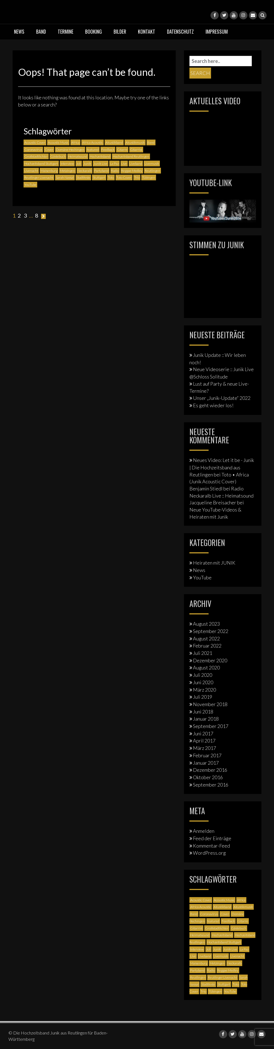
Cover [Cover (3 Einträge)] (49, 150)
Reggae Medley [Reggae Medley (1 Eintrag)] (131, 171)
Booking (93, 31)
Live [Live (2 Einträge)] (124, 163)
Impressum (217, 31)
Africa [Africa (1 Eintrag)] (75, 142)
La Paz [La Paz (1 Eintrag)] (114, 163)
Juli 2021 (202, 653)
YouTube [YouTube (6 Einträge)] (30, 185)
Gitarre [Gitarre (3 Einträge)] (122, 150)
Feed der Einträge (212, 838)
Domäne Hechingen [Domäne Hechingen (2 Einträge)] (70, 150)
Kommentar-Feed (211, 846)
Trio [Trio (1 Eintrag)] (137, 177)
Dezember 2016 (210, 770)
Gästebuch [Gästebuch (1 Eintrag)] (58, 156)
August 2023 (206, 624)
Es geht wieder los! (213, 405)
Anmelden (203, 831)
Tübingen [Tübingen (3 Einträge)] (148, 177)
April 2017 (204, 741)
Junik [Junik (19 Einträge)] (87, 163)
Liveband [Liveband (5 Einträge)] (135, 163)
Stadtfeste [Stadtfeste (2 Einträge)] (83, 177)
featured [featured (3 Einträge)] (93, 150)
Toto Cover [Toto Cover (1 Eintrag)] (124, 177)
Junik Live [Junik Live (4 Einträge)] (101, 163)
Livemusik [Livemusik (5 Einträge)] (152, 163)
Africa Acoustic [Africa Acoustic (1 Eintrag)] (92, 142)
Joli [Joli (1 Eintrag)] (78, 163)
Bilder (120, 31)
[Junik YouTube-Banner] (222, 210)
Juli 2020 (202, 675)
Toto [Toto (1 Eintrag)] (111, 177)
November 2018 (210, 704)
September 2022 (210, 631)
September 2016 (210, 785)
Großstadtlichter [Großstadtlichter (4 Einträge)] (36, 156)
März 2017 (204, 748)
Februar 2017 (207, 755)
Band (41, 31)
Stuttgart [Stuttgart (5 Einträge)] (99, 177)
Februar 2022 (207, 646)
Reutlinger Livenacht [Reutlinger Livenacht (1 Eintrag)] (38, 177)
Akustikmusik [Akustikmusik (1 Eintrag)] (135, 142)
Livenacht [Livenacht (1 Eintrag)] (31, 171)
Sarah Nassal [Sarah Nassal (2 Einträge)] (65, 177)
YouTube (202, 577)
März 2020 (204, 690)
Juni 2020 (203, 682)
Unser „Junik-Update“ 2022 (221, 398)
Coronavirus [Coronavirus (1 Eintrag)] (33, 150)
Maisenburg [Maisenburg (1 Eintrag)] (49, 171)
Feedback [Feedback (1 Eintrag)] (107, 150)
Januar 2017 (206, 763)
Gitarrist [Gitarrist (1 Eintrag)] (136, 150)
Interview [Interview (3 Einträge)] (67, 163)
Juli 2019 (202, 697)
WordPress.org (209, 853)
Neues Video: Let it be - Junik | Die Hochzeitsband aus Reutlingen (221, 467)
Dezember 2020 (210, 660)
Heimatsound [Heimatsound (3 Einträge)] (77, 156)
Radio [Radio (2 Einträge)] (115, 171)
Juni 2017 (203, 733)
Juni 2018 (203, 712)
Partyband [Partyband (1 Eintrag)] (101, 171)
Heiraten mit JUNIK (214, 563)
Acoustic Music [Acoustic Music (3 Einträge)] (58, 142)
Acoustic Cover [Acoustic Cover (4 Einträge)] (34, 142)
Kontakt (146, 31)
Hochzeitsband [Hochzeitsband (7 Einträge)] (100, 156)
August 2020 (206, 667)
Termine (65, 31)
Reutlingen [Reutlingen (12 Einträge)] (152, 171)
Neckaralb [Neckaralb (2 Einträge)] (84, 171)
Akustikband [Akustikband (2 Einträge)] (114, 142)
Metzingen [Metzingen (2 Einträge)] (67, 171)
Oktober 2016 (208, 777)
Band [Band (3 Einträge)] (151, 142)
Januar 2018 (206, 719)
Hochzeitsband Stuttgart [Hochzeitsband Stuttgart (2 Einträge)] (41, 163)
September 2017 (210, 726)
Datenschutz (180, 31)
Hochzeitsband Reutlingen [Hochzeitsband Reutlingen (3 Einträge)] (131, 156)
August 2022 (206, 638)
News (19, 31)
